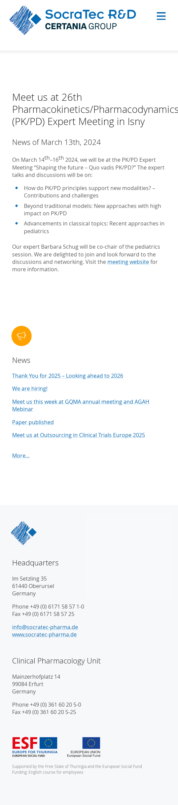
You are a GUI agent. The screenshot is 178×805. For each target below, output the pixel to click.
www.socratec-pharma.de (44, 634)
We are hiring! (29, 388)
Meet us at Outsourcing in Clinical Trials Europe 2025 (78, 435)
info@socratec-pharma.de (45, 627)
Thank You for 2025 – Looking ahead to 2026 (67, 375)
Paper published (33, 422)
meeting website (128, 262)
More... (21, 455)
